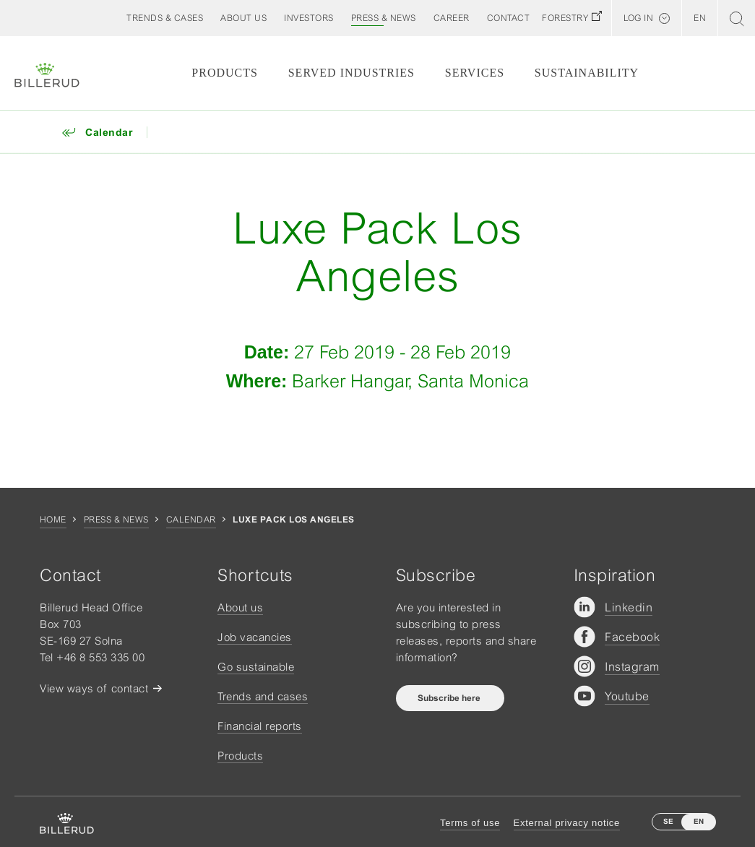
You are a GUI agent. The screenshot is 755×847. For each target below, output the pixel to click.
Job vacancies (254, 637)
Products (224, 72)
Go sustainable (255, 667)
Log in (638, 18)
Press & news (116, 520)
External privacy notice (567, 822)
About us (240, 607)
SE (668, 821)
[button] (243, 18)
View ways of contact (94, 688)
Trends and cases (262, 696)
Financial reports (259, 726)
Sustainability (587, 72)
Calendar (191, 520)
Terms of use (470, 822)
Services (474, 72)
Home (53, 520)
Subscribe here (450, 698)
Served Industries (351, 72)
